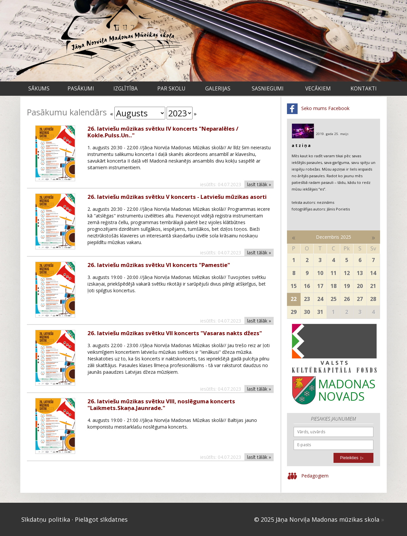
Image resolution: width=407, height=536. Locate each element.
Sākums (39, 88)
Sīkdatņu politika (45, 519)
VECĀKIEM (318, 88)
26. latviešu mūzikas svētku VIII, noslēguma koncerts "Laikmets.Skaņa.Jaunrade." (161, 404)
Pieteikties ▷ (351, 458)
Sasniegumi (268, 88)
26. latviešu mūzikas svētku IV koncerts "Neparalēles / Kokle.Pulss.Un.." (162, 132)
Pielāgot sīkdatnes (101, 519)
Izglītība (125, 88)
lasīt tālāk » (259, 184)
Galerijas (217, 88)
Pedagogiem (308, 476)
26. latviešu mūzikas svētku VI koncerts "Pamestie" (158, 265)
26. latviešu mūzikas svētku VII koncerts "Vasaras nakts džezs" (174, 333)
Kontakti (363, 88)
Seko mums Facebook (318, 108)
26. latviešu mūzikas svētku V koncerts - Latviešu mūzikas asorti (177, 197)
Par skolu (171, 88)
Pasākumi (81, 88)
